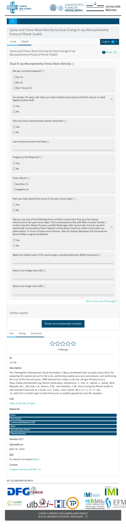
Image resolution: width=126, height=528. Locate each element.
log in (36, 459)
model (13, 41)
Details (25, 41)
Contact (43, 513)
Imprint (53, 513)
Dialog (22, 333)
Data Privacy (80, 513)
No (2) (19, 83)
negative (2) (22, 189)
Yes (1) (19, 77)
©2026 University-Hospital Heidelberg (60, 517)
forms (109, 52)
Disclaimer (65, 513)
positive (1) (22, 184)
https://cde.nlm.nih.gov (22, 403)
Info (11, 333)
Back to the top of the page (102, 301)
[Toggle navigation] (13, 21)
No (17, 112)
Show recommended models (63, 323)
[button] (109, 42)
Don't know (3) (24, 88)
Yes (17, 106)
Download (36, 333)
